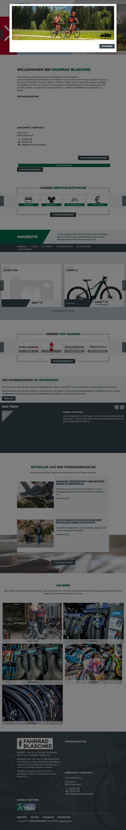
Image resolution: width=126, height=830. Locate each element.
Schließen (107, 46)
